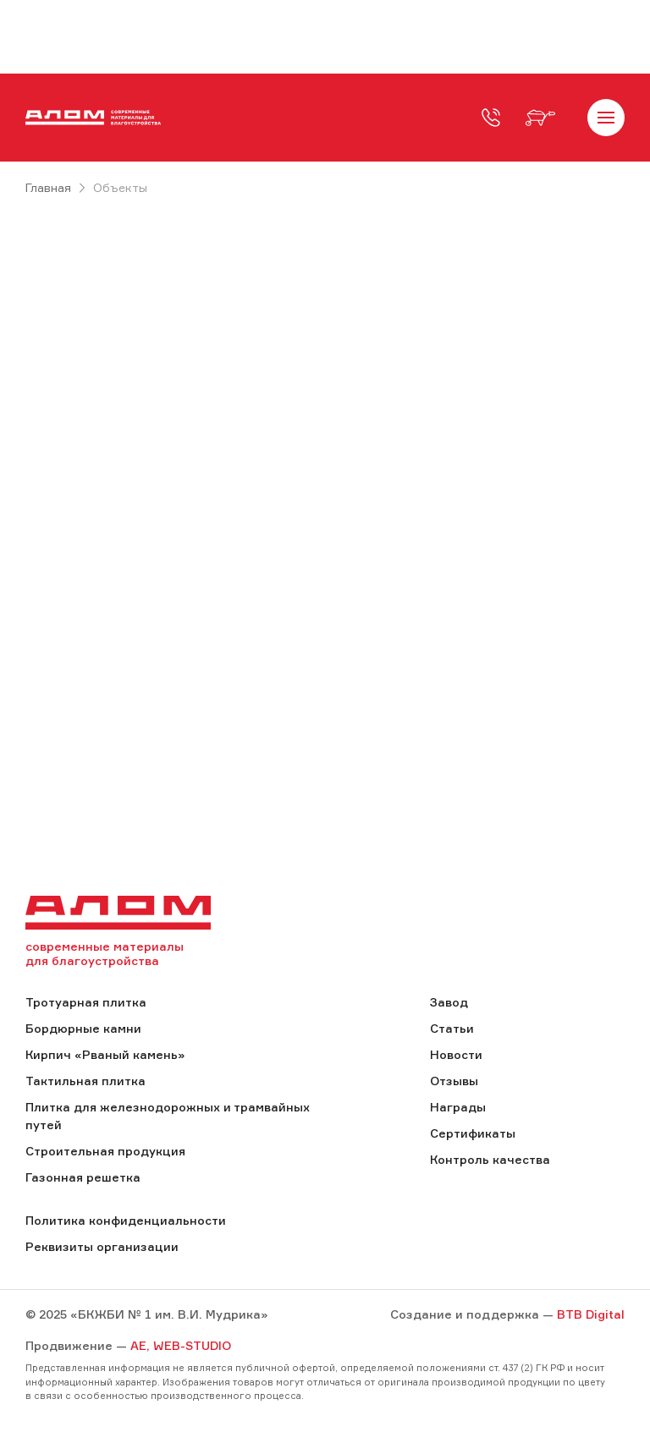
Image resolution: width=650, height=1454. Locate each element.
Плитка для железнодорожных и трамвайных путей (167, 1116)
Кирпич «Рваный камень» (105, 1054)
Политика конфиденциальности (125, 1220)
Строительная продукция (105, 1151)
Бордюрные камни (83, 1028)
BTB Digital (591, 1314)
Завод (449, 1002)
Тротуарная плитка (85, 1002)
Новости (456, 1054)
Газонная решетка (82, 1177)
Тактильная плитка (85, 1080)
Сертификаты (472, 1133)
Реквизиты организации (102, 1246)
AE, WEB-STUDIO (180, 1345)
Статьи (452, 1028)
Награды (458, 1107)
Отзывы (454, 1080)
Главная (48, 187)
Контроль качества (490, 1159)
